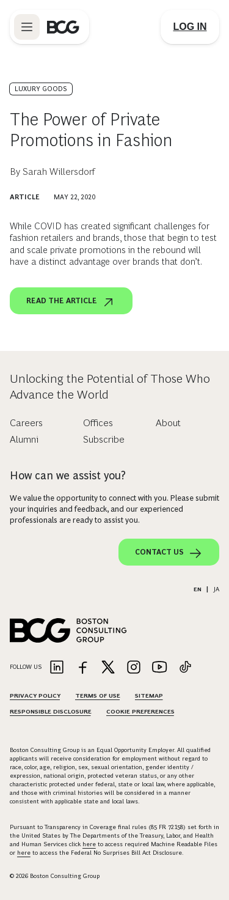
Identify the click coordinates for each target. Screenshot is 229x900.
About (168, 423)
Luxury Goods (41, 88)
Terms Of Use (97, 695)
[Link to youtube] (159, 668)
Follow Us (26, 666)
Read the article (71, 302)
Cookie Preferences (140, 711)
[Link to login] (189, 27)
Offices (98, 423)
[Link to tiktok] (185, 668)
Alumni (24, 439)
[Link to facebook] (82, 668)
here (89, 844)
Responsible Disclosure (51, 711)
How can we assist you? (68, 476)
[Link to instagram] (134, 668)
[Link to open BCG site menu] (27, 27)
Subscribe (104, 439)
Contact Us (169, 553)
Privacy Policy (35, 695)
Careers (26, 423)
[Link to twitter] (108, 668)
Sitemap (149, 695)
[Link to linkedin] (57, 668)
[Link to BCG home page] (63, 26)
